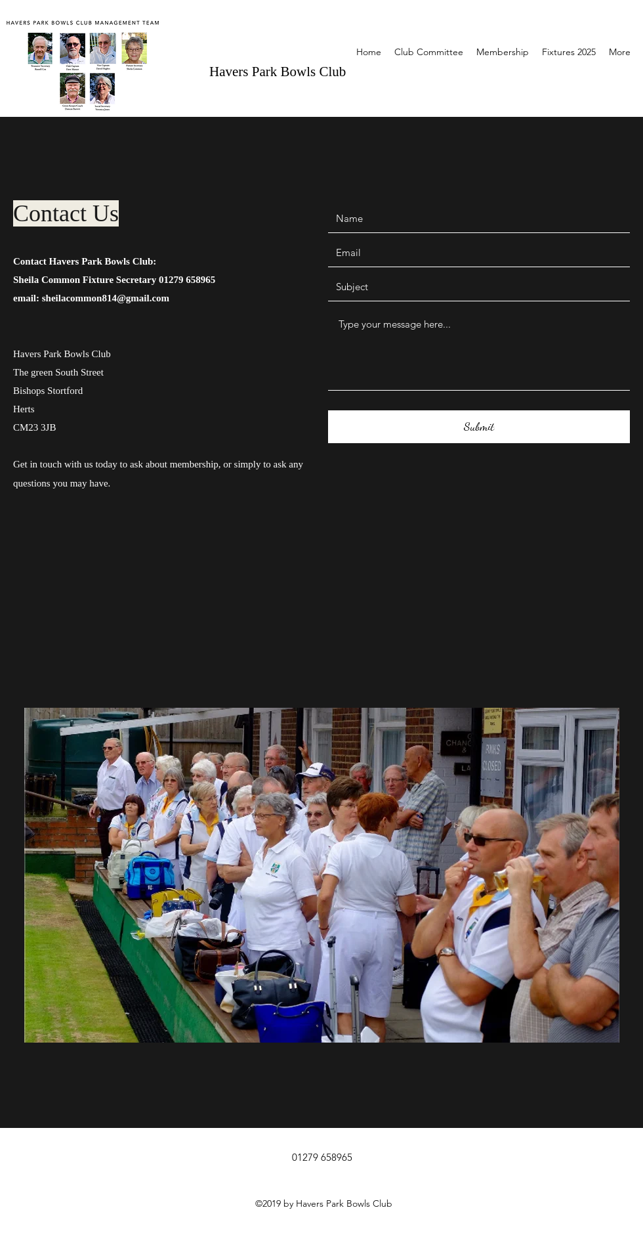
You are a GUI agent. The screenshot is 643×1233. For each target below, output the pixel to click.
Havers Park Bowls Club (277, 71)
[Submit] (479, 426)
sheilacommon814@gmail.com (105, 298)
